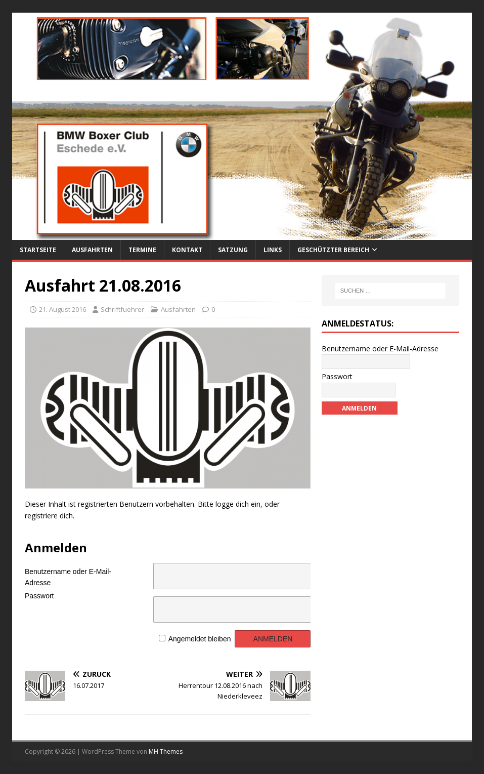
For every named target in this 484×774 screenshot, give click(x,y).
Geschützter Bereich (333, 250)
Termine (142, 250)
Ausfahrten (92, 250)
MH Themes (166, 751)
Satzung (233, 250)
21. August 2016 (62, 309)
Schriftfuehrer (122, 309)
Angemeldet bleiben (199, 639)
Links (272, 250)
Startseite (38, 250)
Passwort (39, 596)
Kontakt (187, 250)
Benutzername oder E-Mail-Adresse (68, 575)
